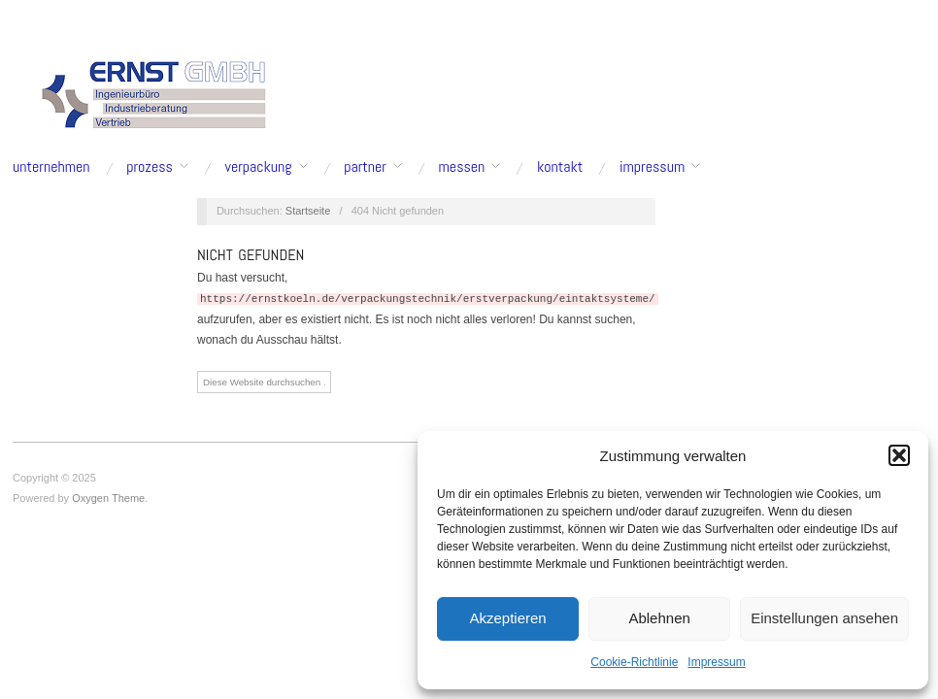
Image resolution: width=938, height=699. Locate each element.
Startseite (307, 210)
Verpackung (258, 167)
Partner (365, 167)
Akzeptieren (507, 618)
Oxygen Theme (108, 498)
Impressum (716, 662)
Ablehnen (658, 618)
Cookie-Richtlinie (634, 662)
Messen (462, 167)
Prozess (149, 167)
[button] (899, 455)
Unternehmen (51, 167)
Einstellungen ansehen (824, 618)
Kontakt (560, 167)
